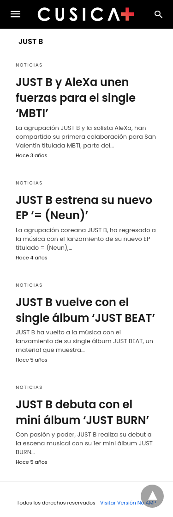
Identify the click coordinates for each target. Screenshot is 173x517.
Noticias (29, 65)
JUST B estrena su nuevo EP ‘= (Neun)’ (84, 207)
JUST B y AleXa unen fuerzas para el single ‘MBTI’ (76, 97)
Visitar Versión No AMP (128, 502)
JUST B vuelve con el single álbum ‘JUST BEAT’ (85, 310)
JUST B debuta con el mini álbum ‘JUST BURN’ (82, 412)
